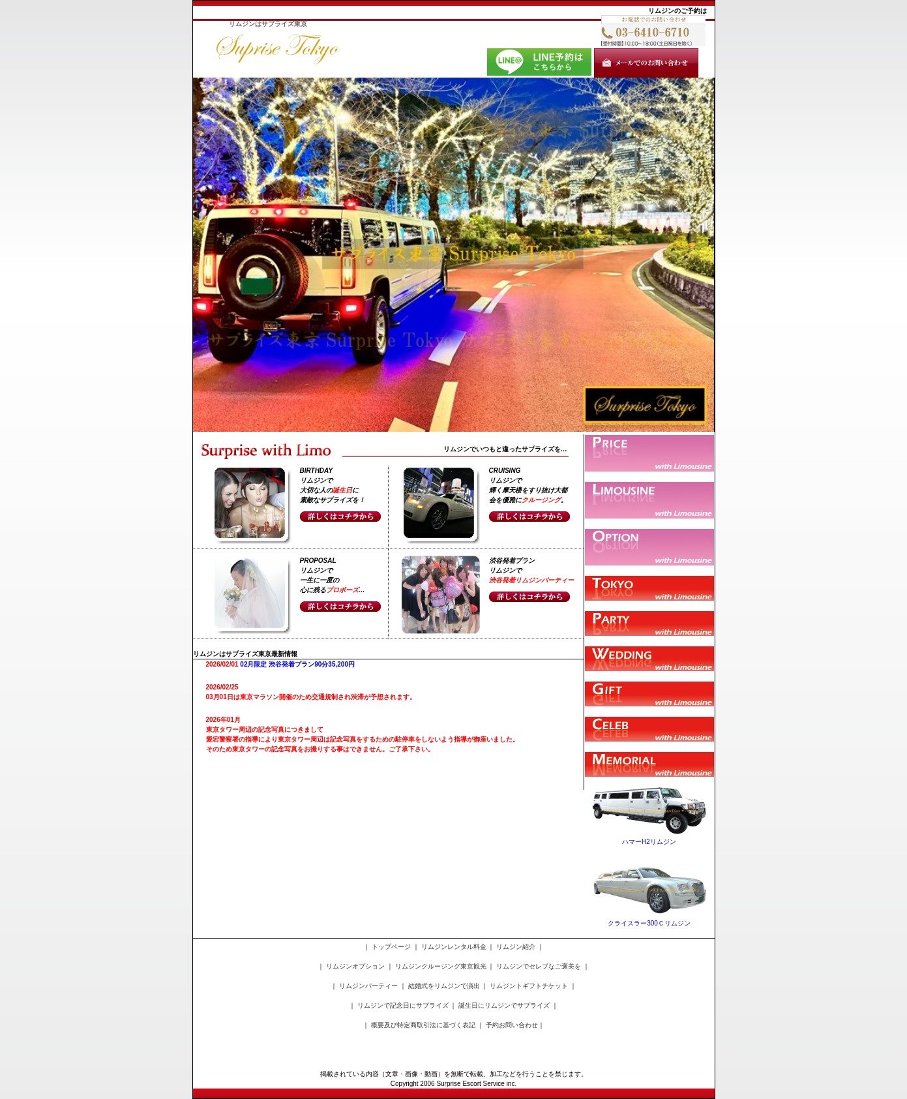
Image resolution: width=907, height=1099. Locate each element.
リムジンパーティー (368, 985)
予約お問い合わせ (512, 1025)
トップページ (391, 946)
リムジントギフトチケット (529, 985)
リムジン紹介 (515, 946)
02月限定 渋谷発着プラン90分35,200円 (297, 664)
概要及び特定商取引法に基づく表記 (423, 1025)
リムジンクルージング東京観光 (440, 966)
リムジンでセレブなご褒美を (538, 966)
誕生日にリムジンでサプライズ (504, 1005)
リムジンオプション (355, 966)
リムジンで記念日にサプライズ (403, 1005)
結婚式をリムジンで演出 (444, 985)
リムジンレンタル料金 (453, 946)
